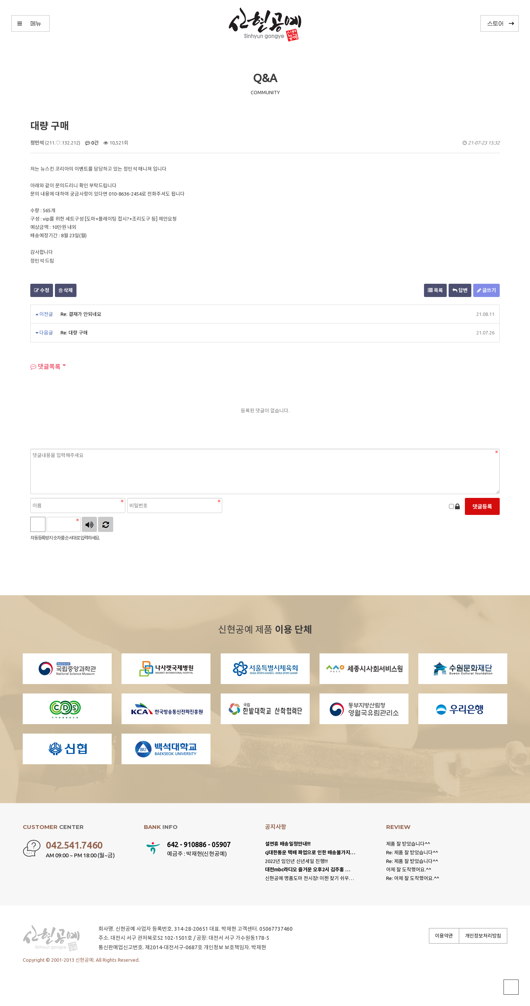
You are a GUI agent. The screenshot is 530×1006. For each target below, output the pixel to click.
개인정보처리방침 (483, 935)
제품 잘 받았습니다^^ (408, 843)
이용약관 (444, 935)
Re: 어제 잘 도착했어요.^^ (412, 878)
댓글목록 (45, 366)
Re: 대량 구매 (74, 332)
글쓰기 (486, 290)
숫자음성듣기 (89, 524)
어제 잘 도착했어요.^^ (408, 869)
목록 (435, 290)
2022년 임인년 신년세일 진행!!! (296, 861)
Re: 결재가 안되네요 (81, 314)
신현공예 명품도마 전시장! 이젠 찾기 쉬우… (309, 878)
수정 (41, 290)
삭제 (66, 290)
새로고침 (105, 524)
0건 (91, 142)
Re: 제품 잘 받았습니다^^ (412, 852)
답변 (460, 290)
